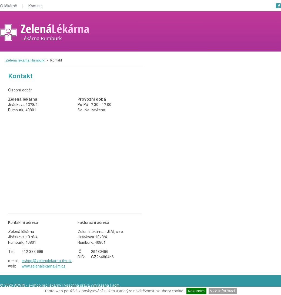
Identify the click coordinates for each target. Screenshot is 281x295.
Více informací (222, 290)
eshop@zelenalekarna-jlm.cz (47, 260)
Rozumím (196, 290)
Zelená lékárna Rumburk (25, 60)
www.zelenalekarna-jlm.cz (43, 266)
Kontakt (35, 5)
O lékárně (8, 5)
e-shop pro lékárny (45, 285)
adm (115, 285)
